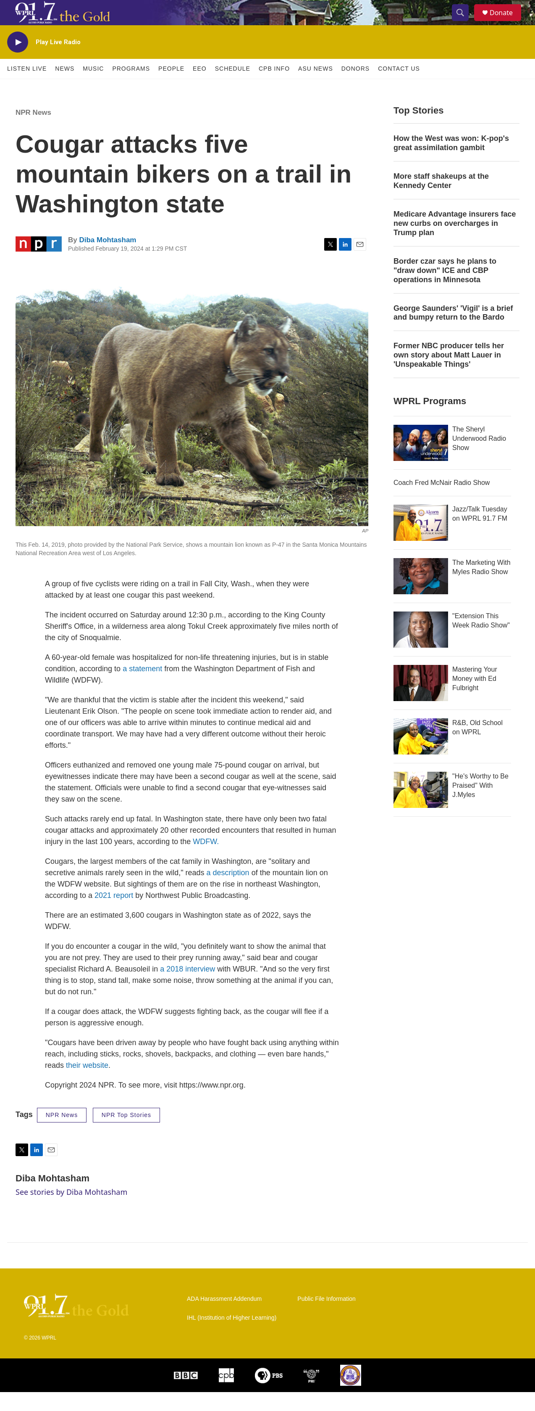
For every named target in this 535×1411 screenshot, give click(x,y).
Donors (355, 87)
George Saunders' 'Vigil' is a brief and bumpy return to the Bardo (453, 332)
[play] (17, 61)
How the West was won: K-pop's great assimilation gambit (451, 162)
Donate (506, 22)
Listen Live (27, 87)
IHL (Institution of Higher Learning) (231, 1337)
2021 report (113, 914)
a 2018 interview (187, 988)
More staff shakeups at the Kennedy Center (441, 200)
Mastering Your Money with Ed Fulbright (474, 697)
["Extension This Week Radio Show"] (420, 648)
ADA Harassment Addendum (224, 1318)
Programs (131, 87)
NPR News (33, 131)
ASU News (315, 87)
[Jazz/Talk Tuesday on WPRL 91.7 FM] (420, 542)
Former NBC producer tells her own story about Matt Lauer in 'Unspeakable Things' (448, 373)
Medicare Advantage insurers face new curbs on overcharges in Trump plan (454, 242)
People (171, 87)
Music (93, 87)
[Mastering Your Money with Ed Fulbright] (420, 702)
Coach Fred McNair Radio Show (441, 501)
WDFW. (206, 860)
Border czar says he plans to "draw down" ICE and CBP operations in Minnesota (444, 289)
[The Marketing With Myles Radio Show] (420, 595)
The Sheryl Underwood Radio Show (479, 457)
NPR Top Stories (126, 1133)
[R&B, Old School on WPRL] (420, 755)
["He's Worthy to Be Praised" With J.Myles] (420, 809)
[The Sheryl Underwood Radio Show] (420, 462)
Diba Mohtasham (107, 259)
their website (87, 1084)
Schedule (232, 87)
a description (228, 891)
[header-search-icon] (464, 22)
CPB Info (274, 87)
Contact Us (399, 87)
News (64, 87)
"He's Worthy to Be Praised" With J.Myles (480, 804)
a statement (142, 687)
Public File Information (326, 1318)
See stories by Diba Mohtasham (71, 1211)
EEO (200, 87)
